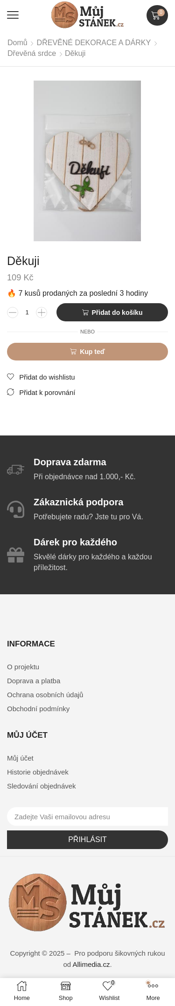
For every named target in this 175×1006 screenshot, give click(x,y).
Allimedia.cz (91, 964)
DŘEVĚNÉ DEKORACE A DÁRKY (94, 43)
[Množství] (27, 312)
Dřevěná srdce (31, 53)
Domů (17, 43)
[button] (13, 15)
